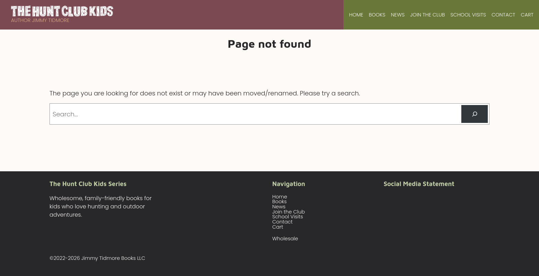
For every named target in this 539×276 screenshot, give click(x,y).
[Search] (474, 114)
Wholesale (285, 238)
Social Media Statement (419, 183)
